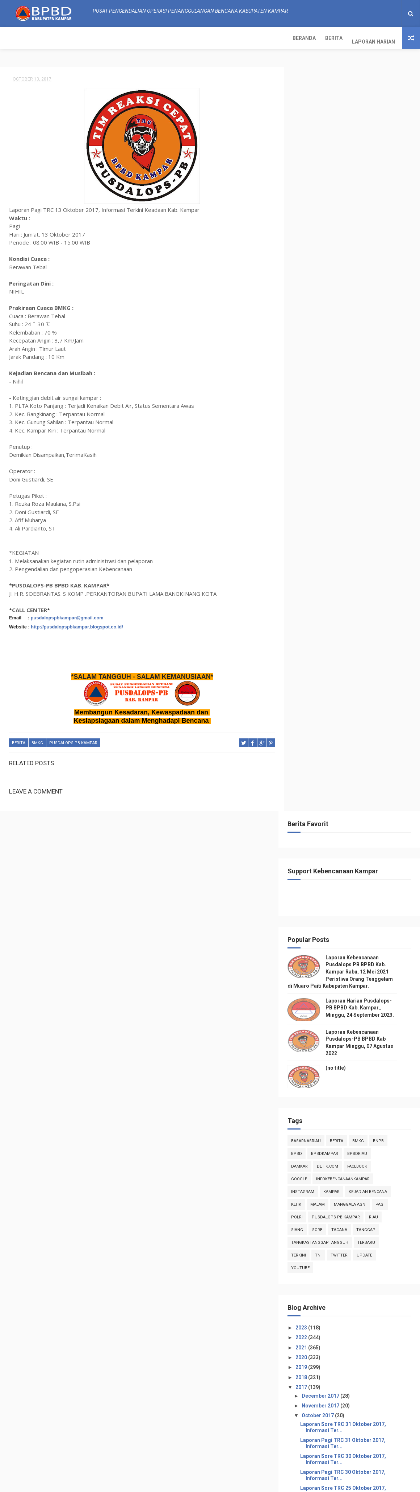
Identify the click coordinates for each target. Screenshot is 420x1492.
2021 (313, 600)
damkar (310, 419)
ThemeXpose (153, 1483)
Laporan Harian (85, 38)
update (375, 507)
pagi (391, 457)
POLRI (308, 469)
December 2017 (331, 648)
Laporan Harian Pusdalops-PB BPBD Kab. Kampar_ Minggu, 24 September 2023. (371, 260)
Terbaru (377, 495)
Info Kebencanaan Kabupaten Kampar (342, 1289)
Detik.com (338, 419)
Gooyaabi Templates (282, 1483)
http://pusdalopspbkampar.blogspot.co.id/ (77, 623)
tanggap (377, 482)
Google (310, 431)
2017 (313, 640)
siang (308, 482)
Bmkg (37, 739)
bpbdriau (368, 406)
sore (328, 482)
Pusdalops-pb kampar (73, 739)
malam (329, 457)
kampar (343, 444)
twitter (350, 507)
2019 (313, 620)
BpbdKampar (335, 406)
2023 (313, 580)
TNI (329, 507)
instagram (314, 444)
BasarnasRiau (317, 393)
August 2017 (327, 1009)
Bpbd (307, 406)
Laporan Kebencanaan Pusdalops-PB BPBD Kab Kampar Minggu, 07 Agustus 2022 (370, 1449)
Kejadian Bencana (379, 444)
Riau (384, 469)
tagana (350, 482)
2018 (313, 630)
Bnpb (389, 393)
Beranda (16, 38)
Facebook (368, 419)
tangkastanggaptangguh (331, 495)
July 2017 (324, 1019)
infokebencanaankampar (354, 431)
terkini (309, 507)
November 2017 (331, 658)
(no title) (347, 320)
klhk (307, 457)
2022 (313, 590)
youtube (311, 520)
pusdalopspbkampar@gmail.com (67, 614)
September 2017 (332, 999)
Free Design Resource (196, 1483)
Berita (46, 38)
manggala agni (361, 457)
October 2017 (329, 668)
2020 (313, 610)
